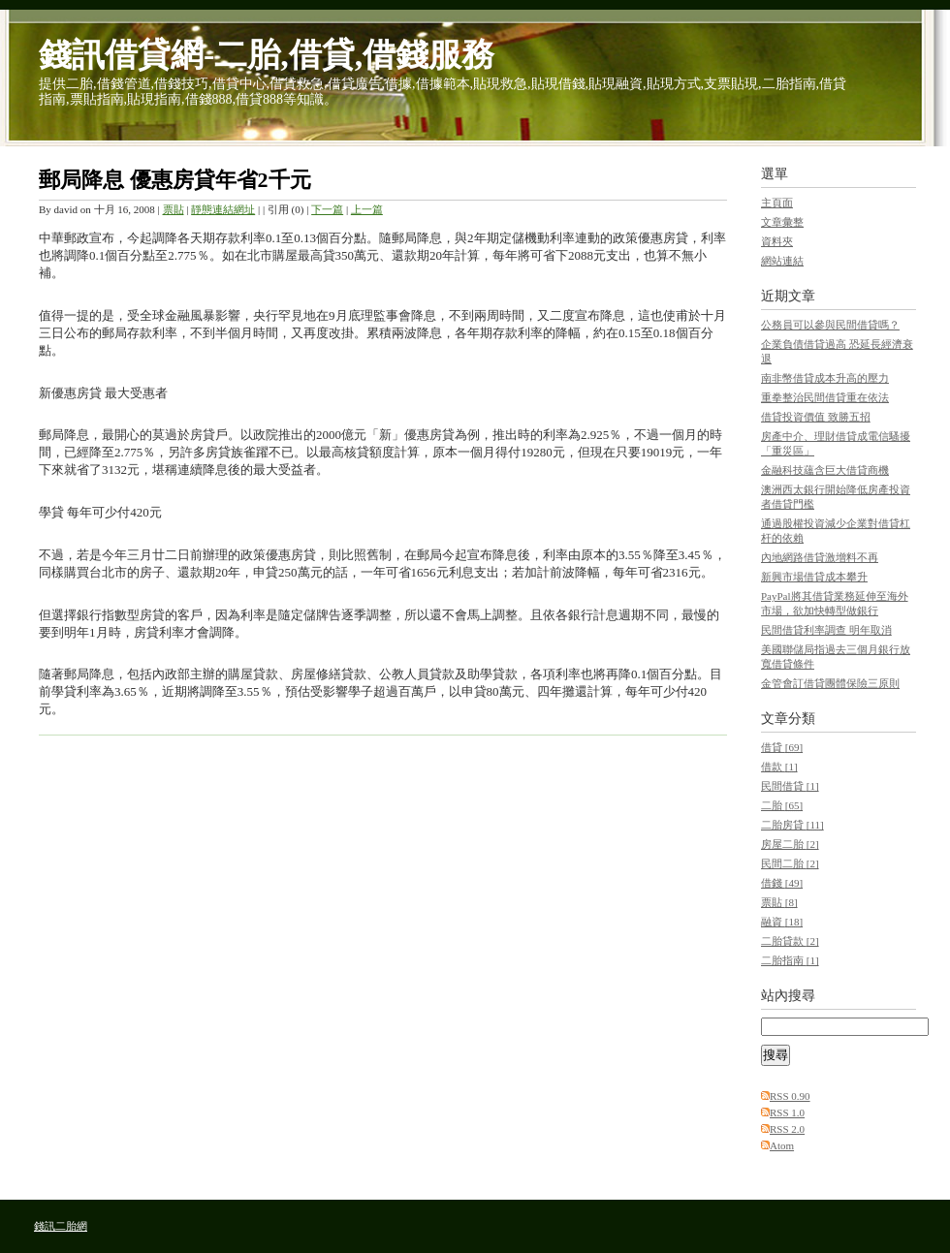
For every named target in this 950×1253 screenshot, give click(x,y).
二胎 (782, 805)
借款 (779, 766)
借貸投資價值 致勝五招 (816, 417)
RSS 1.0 (787, 1112)
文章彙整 (782, 222)
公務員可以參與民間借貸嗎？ (830, 324)
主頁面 (777, 202)
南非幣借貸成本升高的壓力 (825, 378)
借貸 (782, 747)
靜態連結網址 (223, 209)
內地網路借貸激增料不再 (819, 557)
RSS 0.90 (790, 1096)
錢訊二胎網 (60, 1226)
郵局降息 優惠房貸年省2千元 (175, 180)
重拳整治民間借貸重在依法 (825, 397)
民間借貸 (790, 786)
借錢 (782, 883)
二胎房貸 (792, 824)
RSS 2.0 (787, 1129)
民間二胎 (790, 863)
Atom (782, 1145)
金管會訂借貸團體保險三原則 (830, 683)
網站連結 (782, 260)
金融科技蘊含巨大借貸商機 (825, 470)
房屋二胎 (790, 844)
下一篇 (327, 209)
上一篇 (367, 209)
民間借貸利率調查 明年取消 (826, 630)
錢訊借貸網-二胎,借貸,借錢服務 (266, 55)
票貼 (173, 209)
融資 (782, 921)
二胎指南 (790, 960)
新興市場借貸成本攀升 (814, 576)
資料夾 (777, 241)
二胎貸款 (790, 941)
